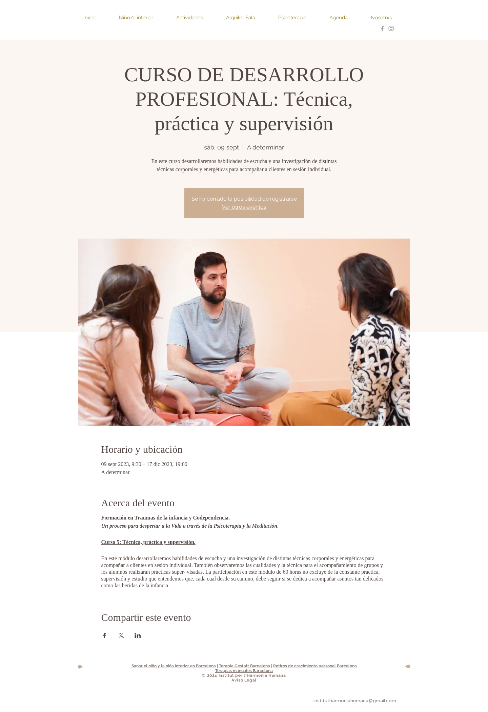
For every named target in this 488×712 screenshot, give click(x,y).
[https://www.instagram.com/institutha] (391, 28)
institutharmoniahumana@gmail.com (354, 701)
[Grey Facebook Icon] (382, 28)
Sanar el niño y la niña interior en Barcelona (173, 666)
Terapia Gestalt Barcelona (244, 666)
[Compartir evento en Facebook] (104, 635)
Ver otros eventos (244, 207)
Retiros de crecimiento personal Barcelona (315, 666)
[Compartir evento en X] (121, 635)
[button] (96, 18)
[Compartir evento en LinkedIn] (138, 635)
